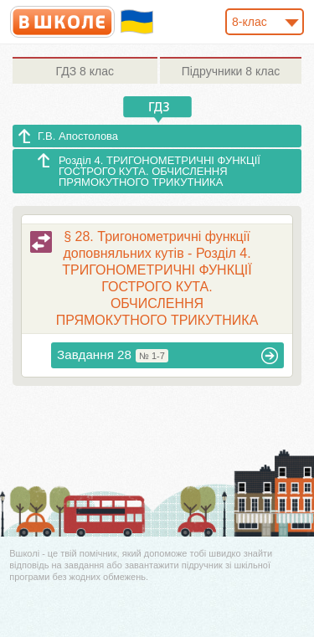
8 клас (85, 71)
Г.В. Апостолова (78, 136)
